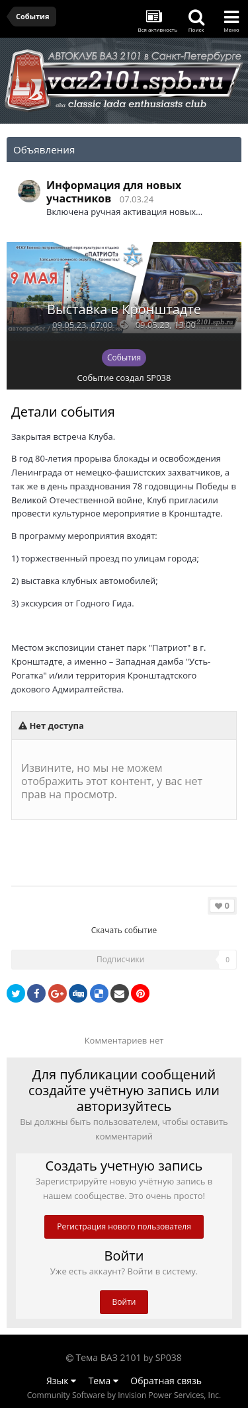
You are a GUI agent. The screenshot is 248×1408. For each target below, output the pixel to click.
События (124, 357)
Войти (124, 1301)
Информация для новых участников (113, 192)
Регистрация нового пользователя (124, 1226)
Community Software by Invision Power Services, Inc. (124, 1395)
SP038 (158, 378)
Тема (103, 1380)
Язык (61, 1380)
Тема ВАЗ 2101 (109, 1357)
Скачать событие (124, 930)
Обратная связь (166, 1380)
